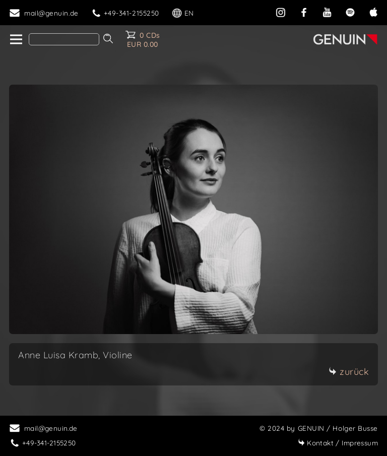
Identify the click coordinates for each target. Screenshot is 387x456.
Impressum (338, 442)
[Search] (64, 39)
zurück (349, 371)
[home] (15, 40)
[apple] (373, 11)
